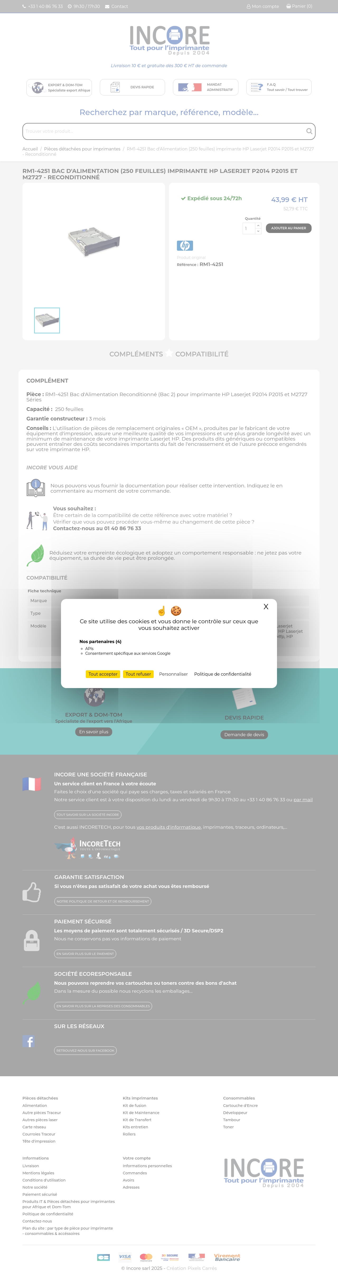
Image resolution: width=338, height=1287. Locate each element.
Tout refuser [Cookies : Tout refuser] (138, 674)
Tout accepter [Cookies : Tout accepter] (103, 674)
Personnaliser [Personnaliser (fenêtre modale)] (173, 674)
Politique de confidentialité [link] (222, 674)
